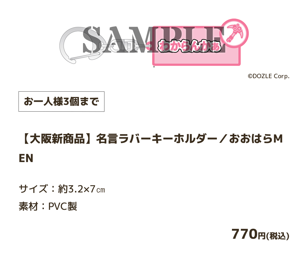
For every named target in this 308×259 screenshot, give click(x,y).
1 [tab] (154, 66)
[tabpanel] (154, 42)
